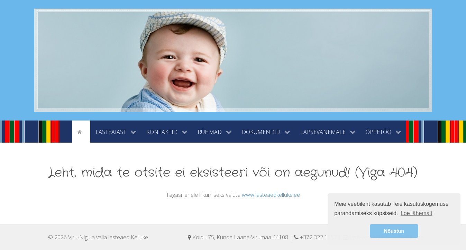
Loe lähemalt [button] (416, 213)
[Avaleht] (81, 131)
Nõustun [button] (394, 231)
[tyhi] (66, 131)
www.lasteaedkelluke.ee (271, 195)
